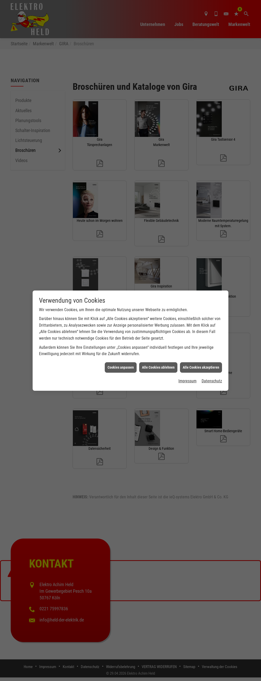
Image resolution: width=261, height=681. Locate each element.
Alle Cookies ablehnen (158, 357)
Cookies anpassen (121, 357)
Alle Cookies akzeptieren (201, 357)
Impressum (187, 371)
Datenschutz (212, 371)
